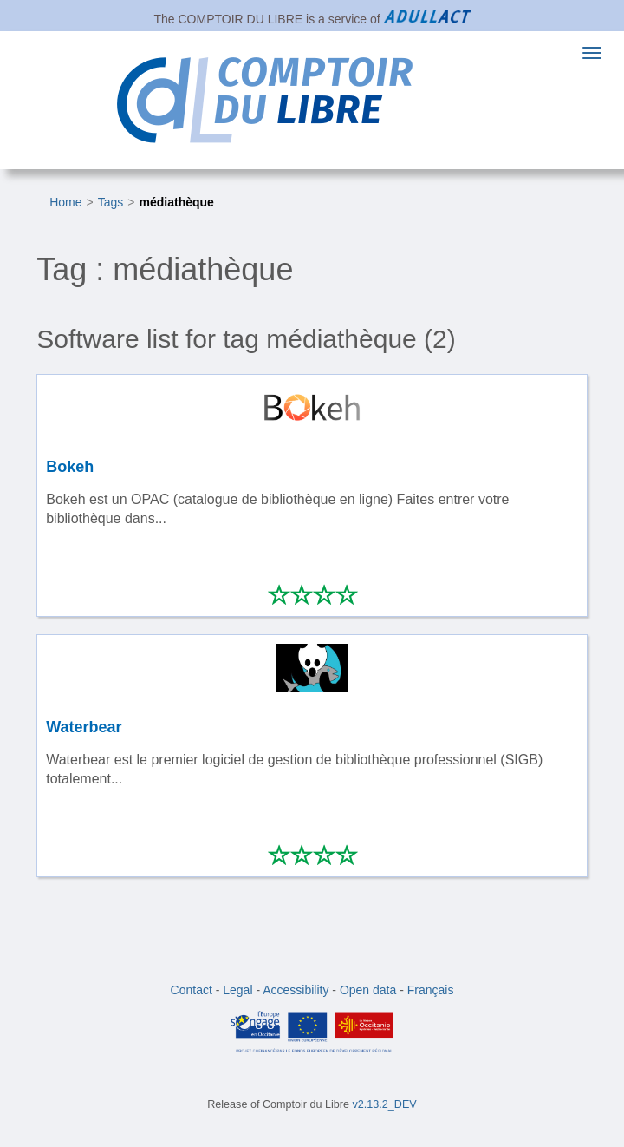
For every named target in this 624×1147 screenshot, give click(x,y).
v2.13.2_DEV (385, 1104)
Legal (237, 990)
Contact (191, 990)
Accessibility (295, 990)
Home (65, 202)
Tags (111, 202)
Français (430, 990)
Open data (368, 990)
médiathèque (177, 202)
